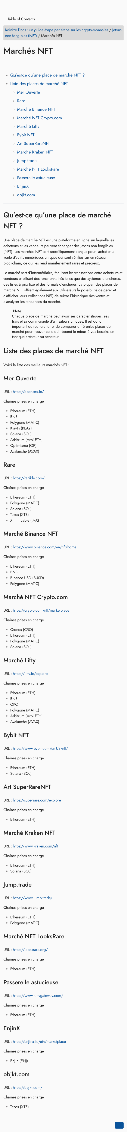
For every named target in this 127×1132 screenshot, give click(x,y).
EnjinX (23, 186)
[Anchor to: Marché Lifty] (41, 660)
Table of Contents (20, 19)
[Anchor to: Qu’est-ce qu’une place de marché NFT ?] (119, 220)
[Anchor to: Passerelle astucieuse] (64, 982)
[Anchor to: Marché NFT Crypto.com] (73, 597)
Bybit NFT (25, 135)
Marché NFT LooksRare (38, 169)
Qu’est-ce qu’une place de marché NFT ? (47, 75)
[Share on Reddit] (32, 63)
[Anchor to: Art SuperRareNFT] (56, 787)
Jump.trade (27, 161)
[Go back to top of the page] (119, 1125)
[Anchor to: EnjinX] (25, 1028)
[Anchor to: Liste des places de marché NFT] (109, 351)
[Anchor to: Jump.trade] (37, 884)
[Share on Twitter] (16, 63)
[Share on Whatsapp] (40, 63)
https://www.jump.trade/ (32, 898)
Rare (21, 101)
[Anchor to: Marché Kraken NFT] (61, 833)
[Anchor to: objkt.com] (35, 1074)
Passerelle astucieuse (36, 178)
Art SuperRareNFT (33, 143)
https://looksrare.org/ (30, 949)
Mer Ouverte (28, 92)
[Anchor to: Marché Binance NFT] (63, 534)
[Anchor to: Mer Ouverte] (42, 378)
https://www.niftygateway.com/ (38, 995)
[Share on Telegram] (48, 63)
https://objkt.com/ (27, 1087)
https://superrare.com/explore (37, 800)
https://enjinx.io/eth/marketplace (39, 1041)
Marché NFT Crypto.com (39, 118)
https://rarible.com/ (29, 478)
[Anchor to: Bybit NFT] (34, 735)
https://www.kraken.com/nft (35, 846)
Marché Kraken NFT (35, 152)
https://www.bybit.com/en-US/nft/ (40, 748)
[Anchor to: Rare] (21, 465)
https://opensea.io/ (28, 391)
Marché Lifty (28, 126)
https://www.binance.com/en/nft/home (44, 547)
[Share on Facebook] (7, 63)
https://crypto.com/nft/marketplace (41, 610)
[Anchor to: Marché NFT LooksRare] (70, 936)
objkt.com (26, 195)
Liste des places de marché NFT (39, 84)
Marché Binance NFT (36, 109)
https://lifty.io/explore (30, 673)
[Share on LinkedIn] (24, 63)
